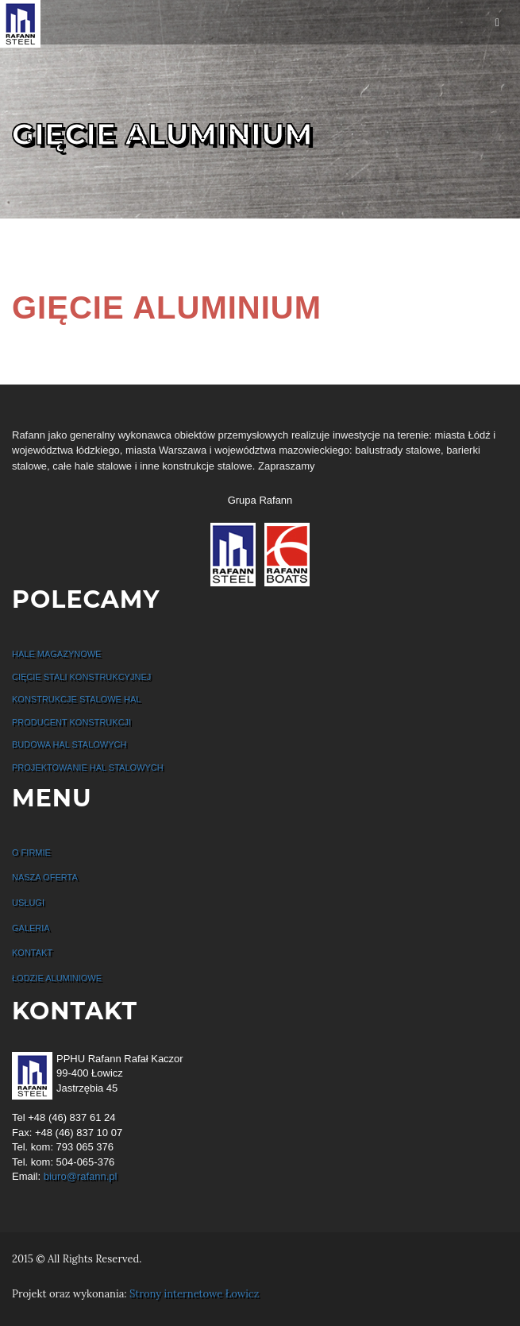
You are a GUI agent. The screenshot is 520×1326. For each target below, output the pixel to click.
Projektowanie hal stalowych (88, 767)
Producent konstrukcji (71, 722)
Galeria (31, 928)
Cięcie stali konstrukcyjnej (81, 677)
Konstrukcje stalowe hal (76, 699)
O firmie (31, 852)
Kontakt (32, 952)
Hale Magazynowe (56, 654)
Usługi (28, 902)
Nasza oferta (45, 877)
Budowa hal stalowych (69, 744)
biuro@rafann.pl (80, 1176)
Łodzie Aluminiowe (57, 978)
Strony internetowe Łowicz (194, 1294)
